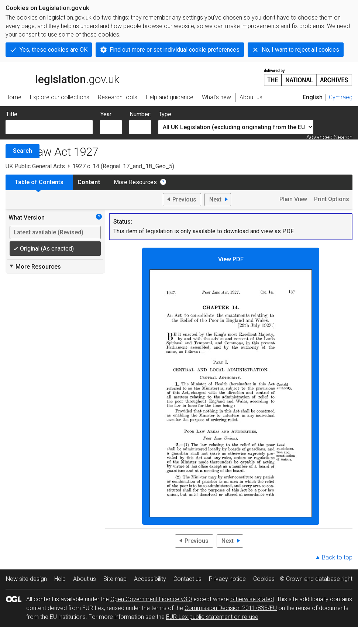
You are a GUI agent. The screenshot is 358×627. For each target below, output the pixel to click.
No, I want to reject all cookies (300, 49)
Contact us (187, 578)
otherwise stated (252, 599)
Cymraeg (340, 97)
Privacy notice (227, 578)
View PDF (230, 387)
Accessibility (150, 578)
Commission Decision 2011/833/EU (231, 608)
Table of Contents (39, 182)
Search (22, 150)
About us (84, 578)
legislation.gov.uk (62, 77)
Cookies (264, 578)
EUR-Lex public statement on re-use (212, 616)
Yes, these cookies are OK (53, 49)
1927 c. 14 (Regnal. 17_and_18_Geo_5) (123, 166)
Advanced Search (329, 137)
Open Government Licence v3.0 (151, 599)
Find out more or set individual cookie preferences (175, 49)
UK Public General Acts (35, 166)
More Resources (135, 182)
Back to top (337, 557)
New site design (26, 578)
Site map (115, 578)
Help (60, 578)
